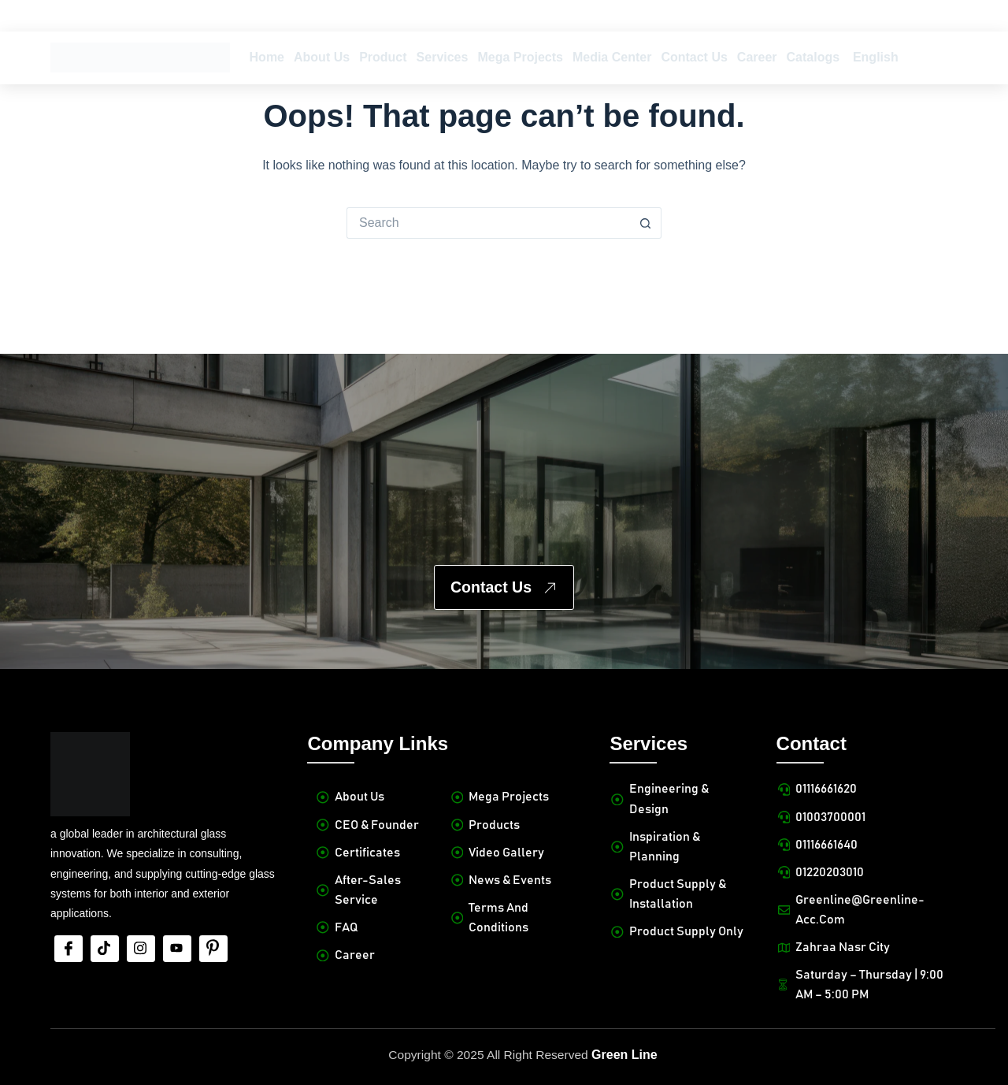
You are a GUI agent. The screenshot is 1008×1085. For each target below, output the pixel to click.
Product (382, 57)
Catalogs (813, 57)
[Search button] (646, 223)
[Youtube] (177, 928)
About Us (322, 57)
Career (757, 57)
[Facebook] (68, 928)
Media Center (612, 57)
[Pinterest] (213, 928)
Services (443, 57)
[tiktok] (105, 928)
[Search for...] (488, 223)
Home (267, 57)
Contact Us (694, 57)
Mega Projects (519, 57)
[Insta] (141, 928)
